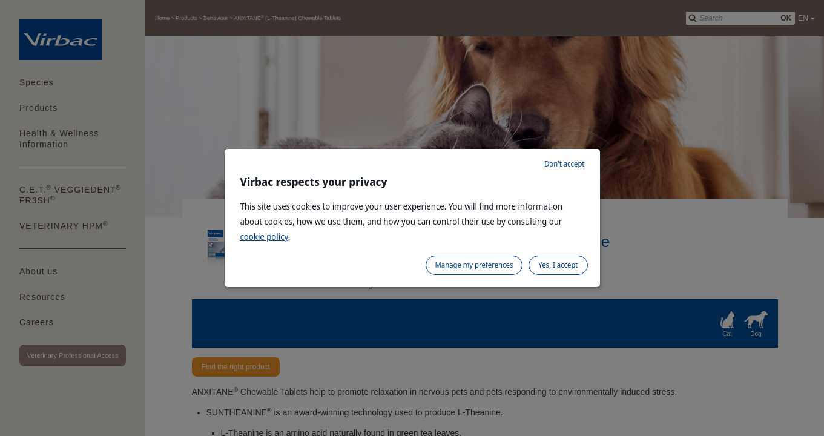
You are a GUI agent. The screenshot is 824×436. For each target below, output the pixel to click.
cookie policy (264, 236)
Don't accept (564, 164)
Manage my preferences (474, 265)
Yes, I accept (558, 265)
